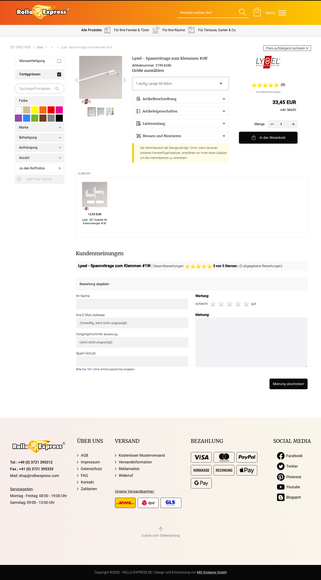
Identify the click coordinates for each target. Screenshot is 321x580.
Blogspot (289, 497)
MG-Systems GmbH (212, 572)
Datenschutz (91, 469)
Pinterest (289, 477)
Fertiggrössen (29, 74)
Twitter (287, 466)
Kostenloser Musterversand (142, 455)
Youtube (288, 487)
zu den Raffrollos (32, 168)
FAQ (84, 475)
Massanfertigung (32, 61)
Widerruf (126, 475)
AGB (84, 455)
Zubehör (84, 173)
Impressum (90, 462)
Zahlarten (89, 489)
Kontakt (87, 482)
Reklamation (129, 469)
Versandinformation (135, 462)
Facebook (290, 456)
